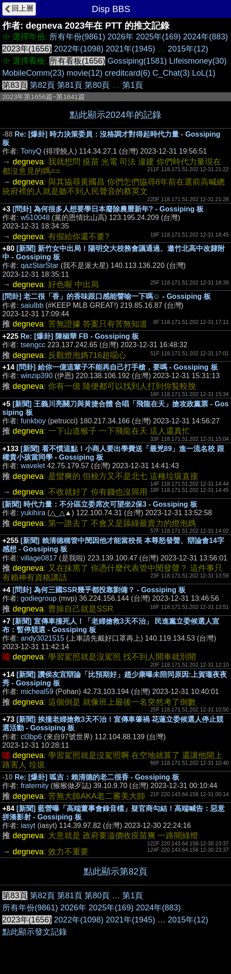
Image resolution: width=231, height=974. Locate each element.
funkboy (33, 421)
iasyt (28, 825)
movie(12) (84, 73)
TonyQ (31, 151)
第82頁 (42, 85)
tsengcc (33, 345)
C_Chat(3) (171, 73)
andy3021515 (42, 638)
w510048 (35, 217)
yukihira (33, 513)
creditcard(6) (127, 73)
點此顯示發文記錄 (34, 931)
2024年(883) (205, 36)
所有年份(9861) (77, 36)
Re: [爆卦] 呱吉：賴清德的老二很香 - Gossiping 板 (97, 777)
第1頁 (132, 85)
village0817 (39, 558)
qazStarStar (39, 265)
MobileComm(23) (33, 73)
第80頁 (97, 85)
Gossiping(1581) (137, 60)
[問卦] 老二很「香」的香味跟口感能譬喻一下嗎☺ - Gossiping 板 (106, 296)
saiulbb (32, 305)
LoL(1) (203, 73)
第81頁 (69, 85)
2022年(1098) (78, 48)
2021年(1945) (130, 48)
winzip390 (37, 375)
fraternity (35, 785)
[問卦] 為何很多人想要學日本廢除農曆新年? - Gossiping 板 (108, 209)
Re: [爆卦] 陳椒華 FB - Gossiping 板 (80, 336)
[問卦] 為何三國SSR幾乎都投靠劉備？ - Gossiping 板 (99, 590)
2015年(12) (188, 48)
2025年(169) (158, 36)
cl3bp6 (31, 737)
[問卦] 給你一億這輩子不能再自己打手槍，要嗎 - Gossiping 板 (117, 367)
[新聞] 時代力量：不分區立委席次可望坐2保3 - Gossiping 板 (99, 504)
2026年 (120, 36)
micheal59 (37, 691)
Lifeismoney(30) (198, 60)
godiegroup (39, 598)
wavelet (33, 466)
